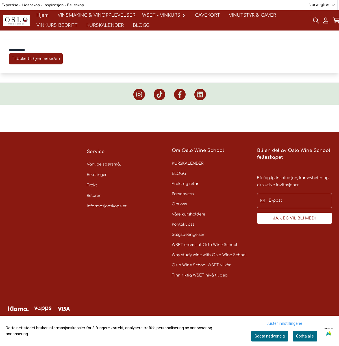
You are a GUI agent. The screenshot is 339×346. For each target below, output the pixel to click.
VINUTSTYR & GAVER (252, 15)
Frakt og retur (185, 184)
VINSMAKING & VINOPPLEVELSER (96, 15)
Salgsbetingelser (188, 234)
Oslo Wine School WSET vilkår (201, 265)
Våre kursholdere (188, 214)
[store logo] (16, 20)
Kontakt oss (183, 224)
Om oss (179, 204)
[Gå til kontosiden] (326, 20)
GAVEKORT (207, 15)
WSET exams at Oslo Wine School (204, 245)
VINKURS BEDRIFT (56, 25)
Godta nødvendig (270, 336)
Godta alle (305, 336)
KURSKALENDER (105, 25)
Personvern (183, 194)
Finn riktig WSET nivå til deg (199, 275)
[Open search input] (316, 20)
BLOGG (141, 25)
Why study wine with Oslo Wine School (209, 255)
